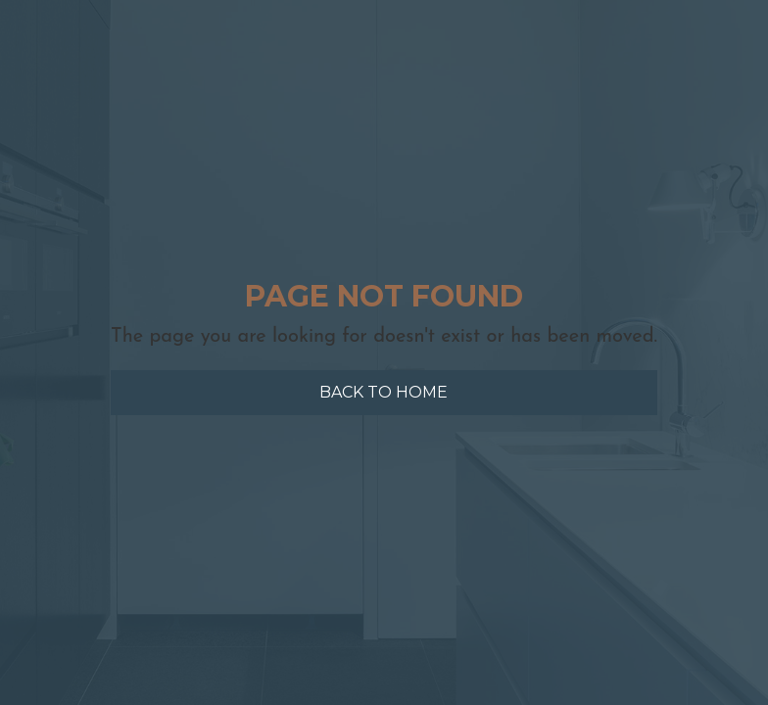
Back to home (383, 392)
